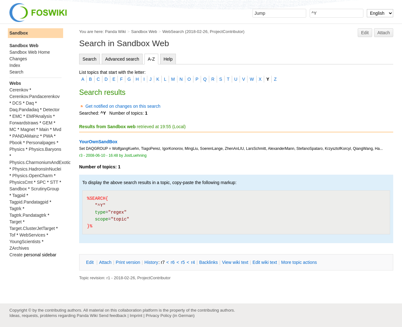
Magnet (27, 129)
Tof (12, 234)
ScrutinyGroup (45, 188)
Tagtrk (15, 208)
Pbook (15, 142)
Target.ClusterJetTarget (32, 228)
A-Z (151, 59)
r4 (193, 262)
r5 (183, 262)
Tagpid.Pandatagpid (28, 201)
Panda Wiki (115, 31)
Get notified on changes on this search (122, 106)
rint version (128, 262)
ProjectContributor (226, 31)
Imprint (136, 315)
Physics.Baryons (45, 149)
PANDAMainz (25, 136)
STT (54, 182)
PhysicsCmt (21, 182)
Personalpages (40, 142)
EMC (17, 116)
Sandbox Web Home (29, 52)
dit (90, 262)
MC (12, 129)
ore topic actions (299, 262)
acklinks (208, 262)
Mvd (57, 129)
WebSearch (173, 31)
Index (14, 65)
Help (168, 59)
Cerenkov (18, 89)
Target (15, 221)
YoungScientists (25, 241)
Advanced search (122, 59)
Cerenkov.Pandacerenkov (34, 96)
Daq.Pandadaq (24, 109)
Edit (365, 32)
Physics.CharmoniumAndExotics (41, 162)
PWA (48, 136)
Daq (30, 103)
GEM (47, 122)
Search (89, 59)
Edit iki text (265, 262)
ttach (105, 262)
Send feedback (112, 315)
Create (16, 254)
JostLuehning (135, 155)
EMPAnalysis (39, 116)
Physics (16, 149)
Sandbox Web (144, 31)
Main (44, 129)
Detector (51, 109)
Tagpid (18, 195)
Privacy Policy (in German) (170, 315)
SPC (41, 182)
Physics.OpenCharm (32, 175)
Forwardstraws (23, 122)
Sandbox (18, 32)
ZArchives (19, 248)
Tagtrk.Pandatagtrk (27, 215)
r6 (173, 262)
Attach (384, 32)
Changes (18, 58)
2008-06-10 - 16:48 (102, 155)
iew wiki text (235, 262)
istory (151, 262)
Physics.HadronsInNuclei (36, 169)
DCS (17, 103)
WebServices (32, 234)
